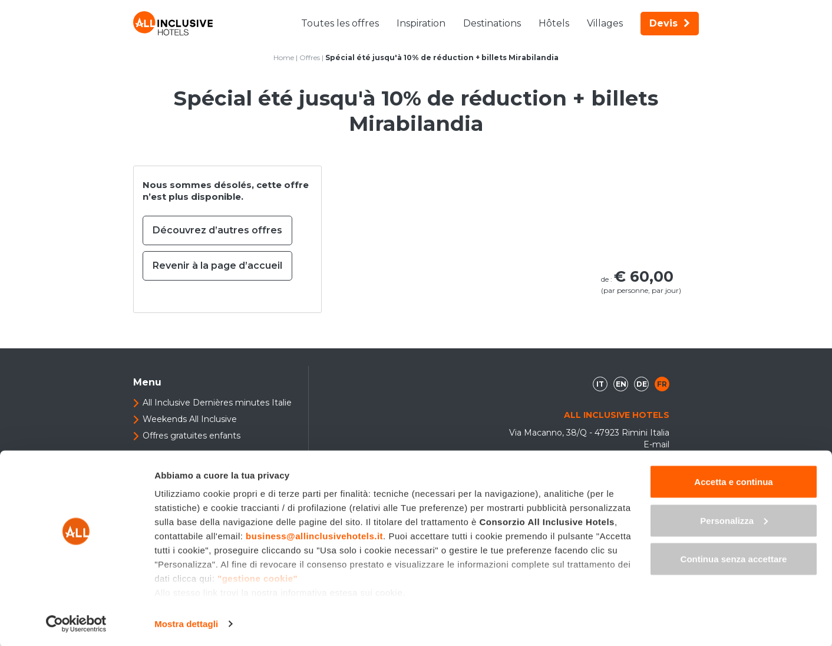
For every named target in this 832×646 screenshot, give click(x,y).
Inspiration (421, 23)
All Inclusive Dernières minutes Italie (217, 402)
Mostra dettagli (186, 623)
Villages (605, 23)
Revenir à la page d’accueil (217, 265)
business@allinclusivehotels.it (314, 535)
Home (283, 57)
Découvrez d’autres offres (217, 230)
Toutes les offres (340, 23)
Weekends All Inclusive (190, 419)
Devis (669, 23)
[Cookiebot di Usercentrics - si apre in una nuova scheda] (76, 623)
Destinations (492, 23)
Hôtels (554, 23)
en (621, 384)
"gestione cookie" (257, 577)
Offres (309, 57)
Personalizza (734, 520)
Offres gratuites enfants (191, 435)
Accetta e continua (733, 481)
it (600, 384)
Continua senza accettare (734, 558)
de (641, 384)
